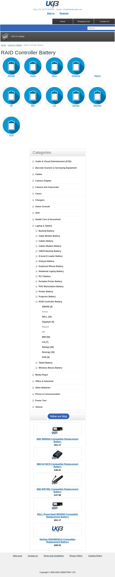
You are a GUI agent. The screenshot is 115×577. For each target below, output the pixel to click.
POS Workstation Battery (51, 286)
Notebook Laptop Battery (51, 271)
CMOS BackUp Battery (50, 251)
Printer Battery (46, 291)
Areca (33, 76)
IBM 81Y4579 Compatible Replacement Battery (57, 465)
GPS (37, 213)
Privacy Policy (76, 556)
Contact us (33, 556)
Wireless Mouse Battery (50, 368)
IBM (33, 105)
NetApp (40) (48, 347)
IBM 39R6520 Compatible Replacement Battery (57, 440)
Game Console (42, 206)
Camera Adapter (43, 181)
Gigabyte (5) (48, 322)
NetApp (75, 105)
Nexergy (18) (48, 352)
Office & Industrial (44, 381)
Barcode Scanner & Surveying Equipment (56, 168)
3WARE (11, 76)
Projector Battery (47, 296)
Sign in (50, 13)
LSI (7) (45, 342)
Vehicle (39, 407)
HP (11, 105)
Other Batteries (43, 387)
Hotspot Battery (46, 261)
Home (3, 45)
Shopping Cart (83, 21)
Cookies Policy (95, 556)
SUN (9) (46, 357)
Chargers (40, 200)
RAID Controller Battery (50, 301)
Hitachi (97, 76)
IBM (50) (46, 337)
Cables (38, 174)
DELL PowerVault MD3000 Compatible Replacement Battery (57, 515)
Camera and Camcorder (47, 187)
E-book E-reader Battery (51, 256)
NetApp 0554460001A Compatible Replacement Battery (57, 540)
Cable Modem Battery (49, 236)
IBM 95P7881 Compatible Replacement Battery (57, 490)
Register (64, 13)
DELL (54, 76)
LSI (54, 105)
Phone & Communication (47, 394)
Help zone (17, 556)
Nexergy (97, 105)
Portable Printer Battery (50, 281)
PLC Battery (45, 276)
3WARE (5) (47, 306)
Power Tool (41, 400)
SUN (11, 135)
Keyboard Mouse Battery (51, 266)
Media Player (41, 375)
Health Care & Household (48, 219)
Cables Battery (46, 241)
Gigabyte (76, 76)
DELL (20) (47, 317)
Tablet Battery (46, 363)
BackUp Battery (46, 231)
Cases (38, 193)
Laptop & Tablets (15, 45)
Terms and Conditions (54, 556)
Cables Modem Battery (50, 246)
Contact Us (104, 21)
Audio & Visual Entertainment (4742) (53, 161)
